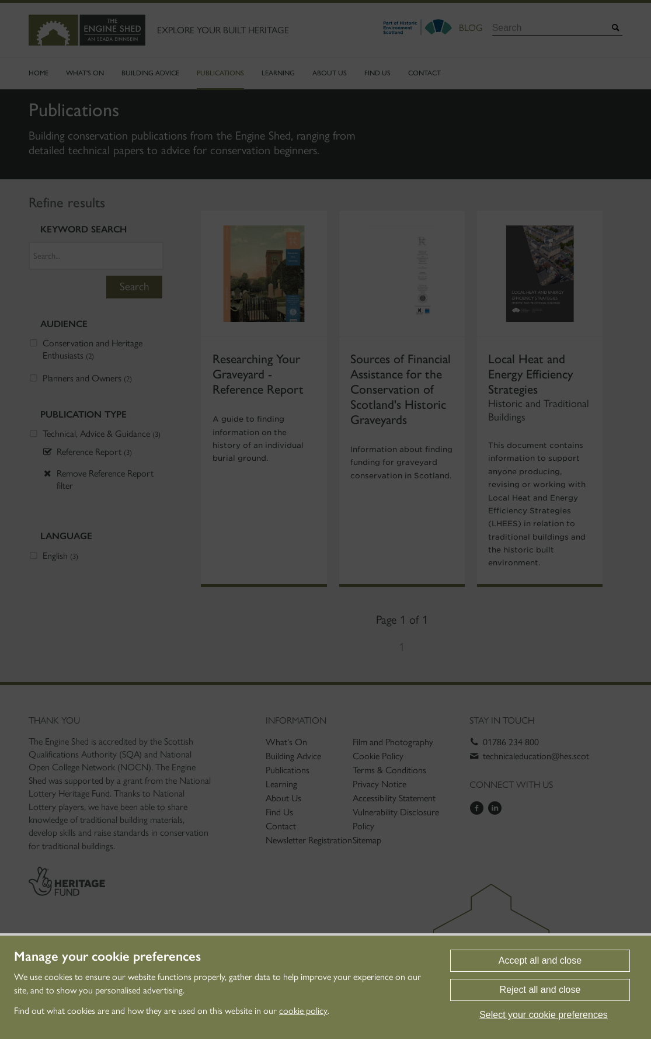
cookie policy (303, 1010)
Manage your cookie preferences (107, 957)
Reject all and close (540, 990)
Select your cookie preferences (543, 1015)
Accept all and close (540, 960)
